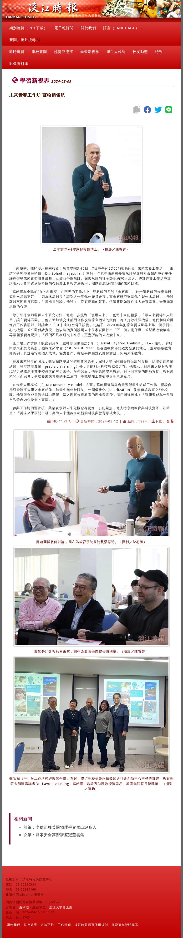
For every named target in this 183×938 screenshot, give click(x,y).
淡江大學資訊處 (60, 907)
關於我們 (88, 27)
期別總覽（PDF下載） (28, 27)
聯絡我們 (13, 925)
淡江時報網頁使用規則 (91, 925)
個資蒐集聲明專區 (125, 925)
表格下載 (47, 925)
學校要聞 (39, 51)
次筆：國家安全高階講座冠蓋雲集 (54, 834)
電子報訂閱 (64, 27)
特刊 (159, 51)
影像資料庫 (18, 63)
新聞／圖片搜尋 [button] (25, 39)
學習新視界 (89, 51)
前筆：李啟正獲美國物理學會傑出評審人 (60, 827)
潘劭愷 (24, 907)
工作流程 (64, 925)
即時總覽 (17, 51)
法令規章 (30, 925)
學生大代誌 (116, 51)
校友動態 (140, 51)
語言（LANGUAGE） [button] (123, 27)
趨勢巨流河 (63, 51)
